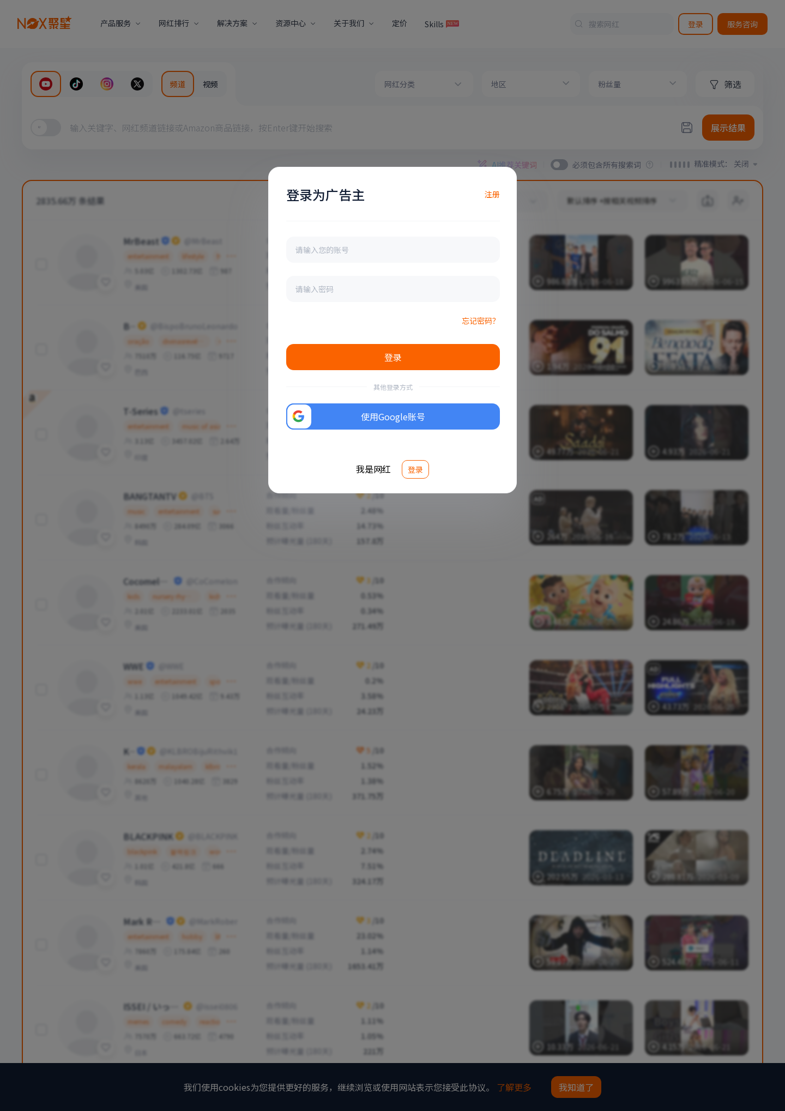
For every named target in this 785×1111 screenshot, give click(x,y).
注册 (492, 194)
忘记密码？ (481, 320)
